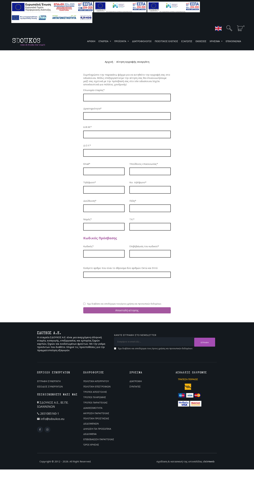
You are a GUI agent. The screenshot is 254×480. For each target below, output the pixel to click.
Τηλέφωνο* (89, 182)
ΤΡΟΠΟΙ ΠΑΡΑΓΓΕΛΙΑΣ (95, 402)
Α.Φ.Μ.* (87, 127)
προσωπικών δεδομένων (149, 303)
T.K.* (131, 219)
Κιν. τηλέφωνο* (137, 182)
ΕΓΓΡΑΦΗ (205, 342)
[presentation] (108, 289)
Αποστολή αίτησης (127, 310)
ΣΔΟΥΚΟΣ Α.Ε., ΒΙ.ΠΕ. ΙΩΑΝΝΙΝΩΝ (53, 404)
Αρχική (109, 61)
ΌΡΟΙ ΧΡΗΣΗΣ (91, 444)
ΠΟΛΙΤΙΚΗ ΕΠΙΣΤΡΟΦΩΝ (96, 386)
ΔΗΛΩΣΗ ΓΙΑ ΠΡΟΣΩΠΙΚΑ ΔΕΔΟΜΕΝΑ (97, 431)
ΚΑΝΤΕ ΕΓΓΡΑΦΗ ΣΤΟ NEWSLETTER (135, 335)
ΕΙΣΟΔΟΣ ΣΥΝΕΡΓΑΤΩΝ (50, 386)
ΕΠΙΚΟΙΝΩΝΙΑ (233, 41)
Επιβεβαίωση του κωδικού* (144, 246)
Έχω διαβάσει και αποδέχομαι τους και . (124, 303)
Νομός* (87, 219)
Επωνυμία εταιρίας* (94, 90)
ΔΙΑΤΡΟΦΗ (135, 381)
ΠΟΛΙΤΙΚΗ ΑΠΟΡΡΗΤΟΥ (96, 381)
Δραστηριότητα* (92, 108)
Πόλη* (132, 200)
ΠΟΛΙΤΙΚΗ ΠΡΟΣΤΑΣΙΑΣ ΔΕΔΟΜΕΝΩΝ (96, 421)
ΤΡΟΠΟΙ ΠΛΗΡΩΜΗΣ (94, 397)
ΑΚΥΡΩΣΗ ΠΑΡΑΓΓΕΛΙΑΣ (96, 413)
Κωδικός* (88, 246)
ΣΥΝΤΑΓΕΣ (135, 386)
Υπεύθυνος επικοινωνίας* (143, 163)
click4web (208, 461)
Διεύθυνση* (89, 200)
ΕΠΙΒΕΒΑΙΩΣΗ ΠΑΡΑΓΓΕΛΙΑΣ (98, 439)
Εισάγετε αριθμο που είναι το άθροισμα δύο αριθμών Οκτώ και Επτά (120, 268)
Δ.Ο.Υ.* (87, 145)
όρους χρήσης (127, 303)
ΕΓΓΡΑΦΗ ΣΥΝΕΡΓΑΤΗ (49, 381)
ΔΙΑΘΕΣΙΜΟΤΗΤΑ (92, 407)
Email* (86, 163)
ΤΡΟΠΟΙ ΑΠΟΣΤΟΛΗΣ (95, 391)
